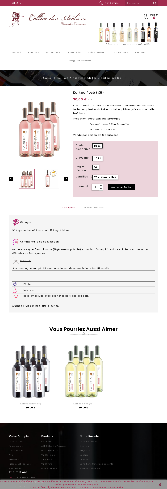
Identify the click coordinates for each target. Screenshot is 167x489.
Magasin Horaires (80, 60)
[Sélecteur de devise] (17, 3)
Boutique (33, 52)
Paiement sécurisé (90, 468)
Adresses (14, 459)
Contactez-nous (88, 441)
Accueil (16, 52)
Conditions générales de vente (96, 464)
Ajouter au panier (121, 187)
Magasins (85, 450)
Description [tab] (69, 207)
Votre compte (19, 436)
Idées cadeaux (97, 52)
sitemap (84, 446)
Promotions (53, 52)
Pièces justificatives (20, 464)
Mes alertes (15, 468)
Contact (140, 52)
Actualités (74, 52)
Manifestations (49, 468)
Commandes (16, 450)
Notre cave (121, 52)
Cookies (84, 455)
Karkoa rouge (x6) (30, 403)
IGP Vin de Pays (49, 450)
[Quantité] (95, 187)
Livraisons (85, 459)
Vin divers (46, 464)
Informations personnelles (16, 443)
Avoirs (12, 455)
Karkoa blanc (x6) (83, 403)
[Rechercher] (141, 3)
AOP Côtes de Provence (53, 446)
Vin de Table (48, 455)
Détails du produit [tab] (94, 207)
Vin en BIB (46, 459)
